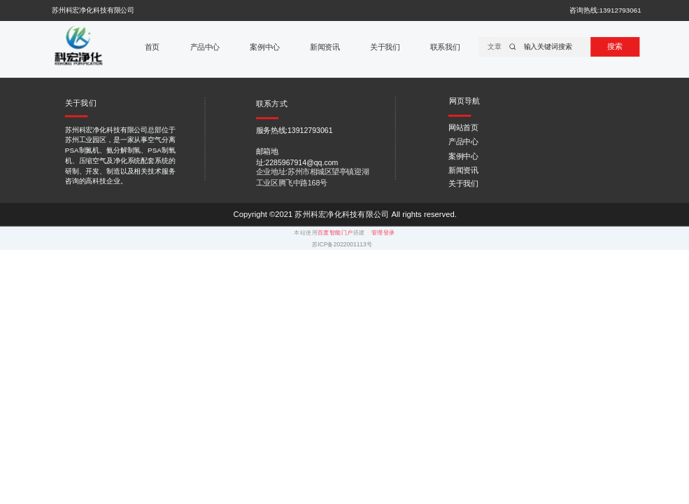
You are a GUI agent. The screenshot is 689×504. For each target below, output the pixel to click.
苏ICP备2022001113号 (342, 244)
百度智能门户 (335, 232)
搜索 (615, 46)
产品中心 (205, 47)
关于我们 (384, 47)
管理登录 (383, 232)
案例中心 (264, 47)
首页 (152, 47)
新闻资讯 (324, 47)
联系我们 (445, 47)
